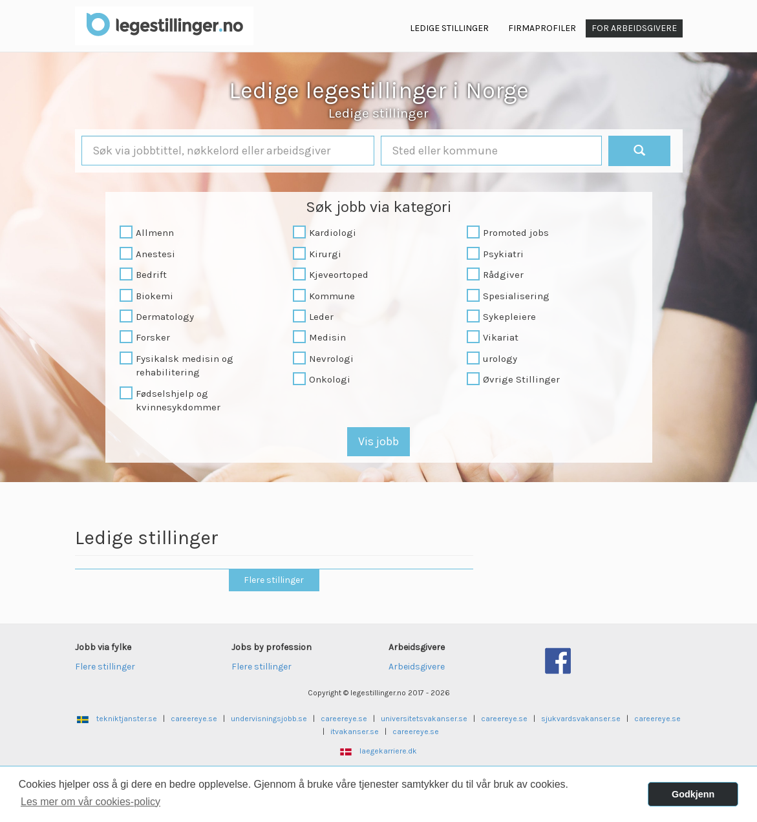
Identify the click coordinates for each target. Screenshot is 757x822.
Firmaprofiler (542, 28)
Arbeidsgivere (417, 666)
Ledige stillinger (378, 113)
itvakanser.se (354, 731)
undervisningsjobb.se (269, 718)
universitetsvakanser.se (424, 718)
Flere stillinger (274, 579)
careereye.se (194, 718)
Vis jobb (378, 441)
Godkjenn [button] (693, 794)
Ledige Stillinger (449, 28)
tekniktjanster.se (126, 718)
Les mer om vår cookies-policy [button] (90, 801)
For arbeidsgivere (634, 28)
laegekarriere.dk (388, 750)
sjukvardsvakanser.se (581, 718)
